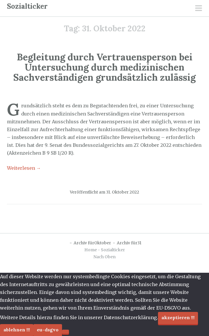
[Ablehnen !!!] (65, 332)
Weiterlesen (24, 168)
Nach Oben (104, 256)
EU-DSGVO (48, 330)
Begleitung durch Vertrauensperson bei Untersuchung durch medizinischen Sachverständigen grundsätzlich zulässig (104, 67)
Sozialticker (27, 6)
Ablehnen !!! (16, 330)
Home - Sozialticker (104, 249)
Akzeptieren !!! (178, 317)
